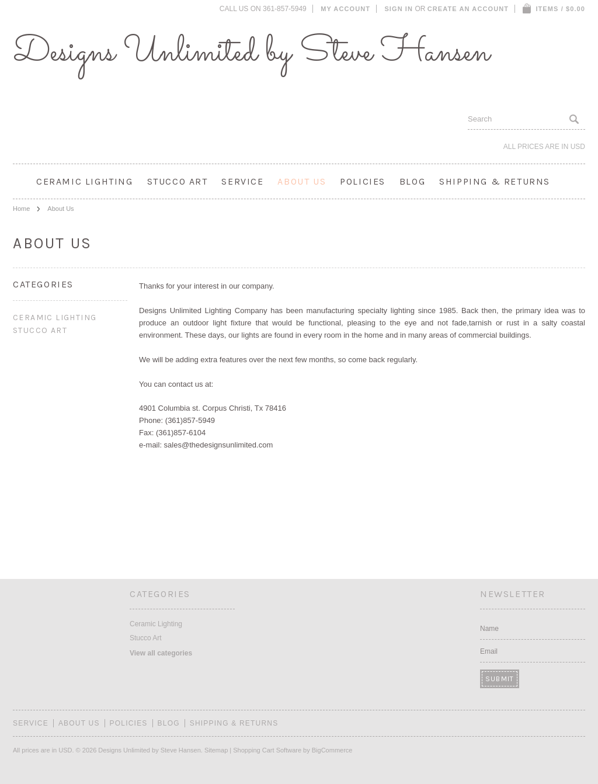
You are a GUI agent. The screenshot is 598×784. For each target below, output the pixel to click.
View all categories (161, 653)
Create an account (468, 8)
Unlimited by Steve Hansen (251, 52)
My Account (345, 8)
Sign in (398, 8)
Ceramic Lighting (84, 181)
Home (21, 208)
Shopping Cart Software (267, 750)
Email (489, 651)
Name (489, 629)
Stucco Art (177, 181)
